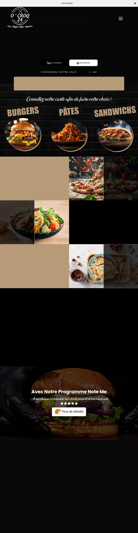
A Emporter (83, 62)
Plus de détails (69, 412)
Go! (95, 72)
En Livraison (54, 62)
